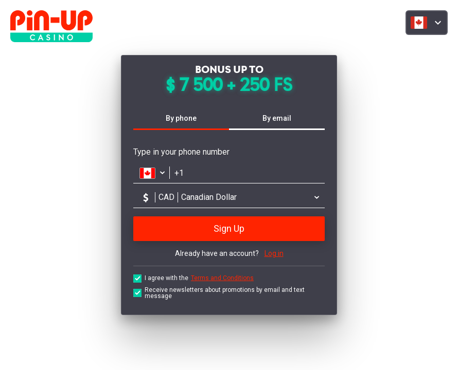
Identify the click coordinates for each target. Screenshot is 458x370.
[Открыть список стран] (151, 172)
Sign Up (229, 228)
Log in (274, 253)
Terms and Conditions (222, 278)
